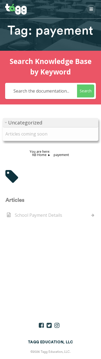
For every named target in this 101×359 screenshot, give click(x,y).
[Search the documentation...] (42, 90)
